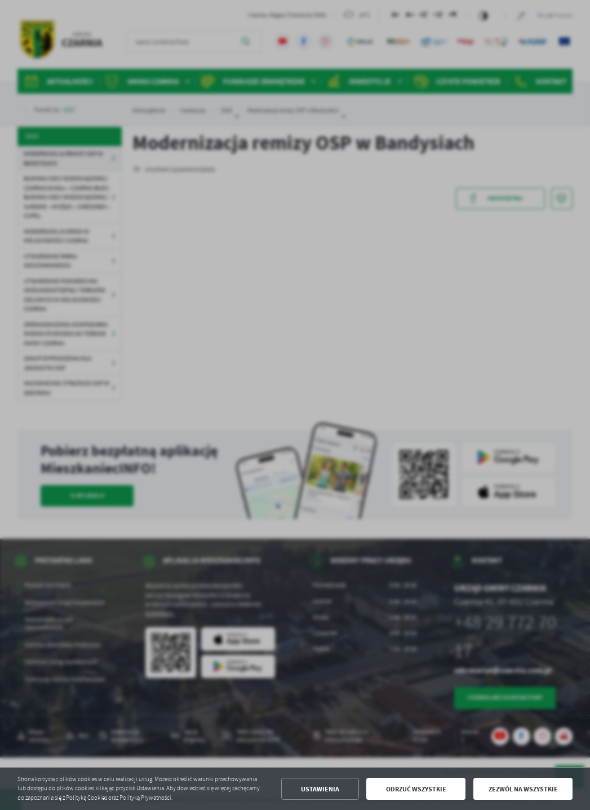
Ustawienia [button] (320, 789)
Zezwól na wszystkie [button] (523, 789)
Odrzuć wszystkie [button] (416, 789)
